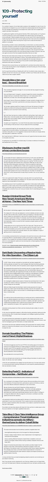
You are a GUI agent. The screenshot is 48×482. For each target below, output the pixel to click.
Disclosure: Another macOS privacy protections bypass (15, 149)
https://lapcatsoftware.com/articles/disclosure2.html (14, 153)
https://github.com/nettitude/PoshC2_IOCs (14, 389)
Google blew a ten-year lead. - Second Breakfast (14, 81)
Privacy (26, 475)
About (39, 1)
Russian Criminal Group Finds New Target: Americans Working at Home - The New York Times (18, 199)
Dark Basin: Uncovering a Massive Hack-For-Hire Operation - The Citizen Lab (21, 254)
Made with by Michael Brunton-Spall (24, 480)
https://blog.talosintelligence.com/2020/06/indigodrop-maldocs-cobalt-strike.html (21, 425)
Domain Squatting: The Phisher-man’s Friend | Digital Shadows (18, 334)
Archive (44, 1)
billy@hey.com (7, 120)
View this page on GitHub (7, 468)
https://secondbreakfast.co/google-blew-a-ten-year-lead (15, 85)
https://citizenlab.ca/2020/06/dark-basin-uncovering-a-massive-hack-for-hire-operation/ (23, 258)
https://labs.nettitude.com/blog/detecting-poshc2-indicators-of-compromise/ (20, 377)
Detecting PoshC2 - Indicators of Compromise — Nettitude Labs (18, 372)
